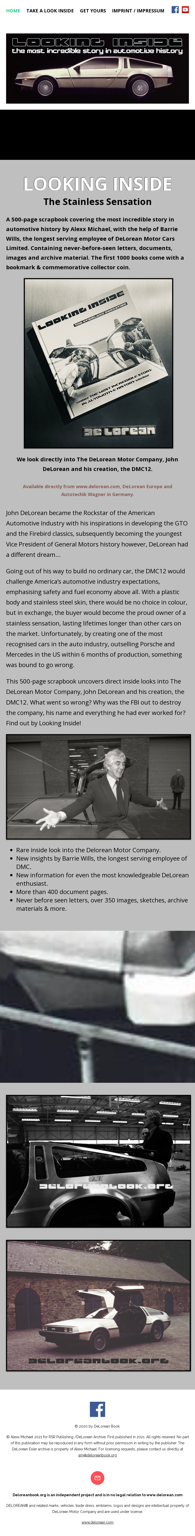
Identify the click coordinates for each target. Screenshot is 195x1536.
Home (13, 11)
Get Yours (93, 11)
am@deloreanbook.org (97, 1455)
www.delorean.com (98, 486)
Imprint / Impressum (138, 11)
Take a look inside (50, 11)
